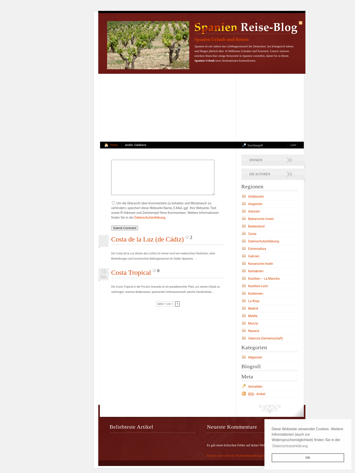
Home (114, 145)
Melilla (252, 316)
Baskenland (256, 226)
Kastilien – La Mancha (264, 278)
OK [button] (307, 457)
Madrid (253, 308)
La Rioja (253, 301)
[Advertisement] (201, 107)
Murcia (253, 323)
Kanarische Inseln (260, 263)
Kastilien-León (258, 286)
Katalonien (255, 293)
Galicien (253, 256)
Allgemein (255, 357)
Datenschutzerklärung (149, 224)
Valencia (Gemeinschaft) (265, 338)
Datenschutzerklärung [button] (290, 446)
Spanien (255, 160)
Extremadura (257, 249)
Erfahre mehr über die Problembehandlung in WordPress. (243, 455)
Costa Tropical (131, 279)
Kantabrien (256, 271)
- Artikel (256, 394)
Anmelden (255, 386)
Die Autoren (259, 174)
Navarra (253, 331)
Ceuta (252, 234)
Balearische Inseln (261, 219)
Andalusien (256, 196)
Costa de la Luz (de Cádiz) (147, 246)
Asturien (254, 211)
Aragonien (255, 204)
